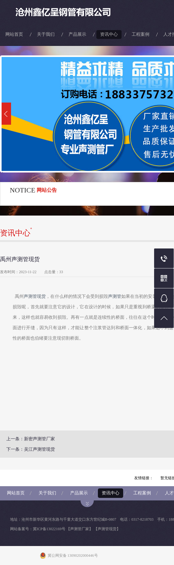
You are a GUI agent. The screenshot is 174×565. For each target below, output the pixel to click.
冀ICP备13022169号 (49, 529)
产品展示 (77, 34)
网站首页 (14, 34)
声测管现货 (35, 296)
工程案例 (140, 34)
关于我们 (46, 34)
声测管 (114, 296)
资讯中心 (109, 34)
